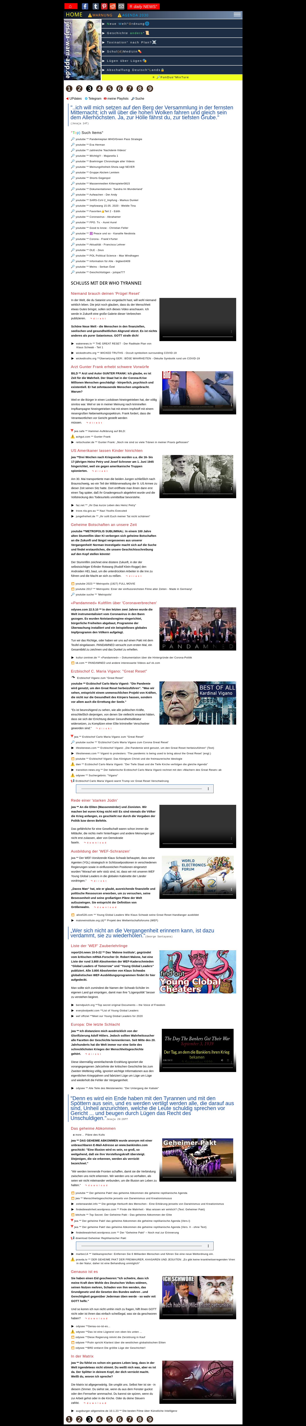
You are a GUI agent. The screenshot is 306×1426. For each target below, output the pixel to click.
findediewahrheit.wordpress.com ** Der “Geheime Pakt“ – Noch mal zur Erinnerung (127, 1232)
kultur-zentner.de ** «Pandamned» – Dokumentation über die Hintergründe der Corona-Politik (134, 657)
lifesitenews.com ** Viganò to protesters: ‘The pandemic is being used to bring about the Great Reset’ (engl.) (143, 753)
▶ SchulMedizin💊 (122, 51)
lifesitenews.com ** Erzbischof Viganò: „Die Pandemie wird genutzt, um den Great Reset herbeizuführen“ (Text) (145, 747)
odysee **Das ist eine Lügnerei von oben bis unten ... (109, 1331)
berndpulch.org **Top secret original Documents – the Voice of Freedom (120, 1004)
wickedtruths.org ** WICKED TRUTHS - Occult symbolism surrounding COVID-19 (126, 352)
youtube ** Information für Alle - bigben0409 (103, 261)
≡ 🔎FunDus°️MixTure (171, 77)
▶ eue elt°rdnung (126, 23)
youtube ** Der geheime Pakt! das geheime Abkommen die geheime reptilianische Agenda (131, 1192)
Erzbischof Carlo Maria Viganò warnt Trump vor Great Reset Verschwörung (122, 780)
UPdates (73, 98)
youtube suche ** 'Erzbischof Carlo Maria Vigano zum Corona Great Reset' (122, 742)
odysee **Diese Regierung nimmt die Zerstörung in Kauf (110, 1337)
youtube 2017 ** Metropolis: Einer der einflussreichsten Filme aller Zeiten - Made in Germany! (134, 589)
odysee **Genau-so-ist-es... (93, 1326)
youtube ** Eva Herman (90, 144)
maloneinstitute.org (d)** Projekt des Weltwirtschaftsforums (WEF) (117, 920)
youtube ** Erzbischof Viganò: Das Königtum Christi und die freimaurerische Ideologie (129, 758)
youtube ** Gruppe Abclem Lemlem (97, 172)
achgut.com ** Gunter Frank (93, 436)
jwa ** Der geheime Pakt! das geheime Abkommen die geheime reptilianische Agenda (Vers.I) (132, 1220)
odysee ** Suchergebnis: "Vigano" (97, 775)
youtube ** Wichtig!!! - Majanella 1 (97, 155)
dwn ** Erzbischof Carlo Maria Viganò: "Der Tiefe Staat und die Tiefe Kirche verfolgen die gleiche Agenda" (142, 764)
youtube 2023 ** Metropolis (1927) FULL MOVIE (105, 583)
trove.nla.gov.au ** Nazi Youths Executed (101, 510)
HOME (74, 14)
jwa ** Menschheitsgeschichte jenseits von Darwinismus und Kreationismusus (124, 1198)
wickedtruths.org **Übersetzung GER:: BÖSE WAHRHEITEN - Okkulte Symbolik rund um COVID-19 (138, 358)
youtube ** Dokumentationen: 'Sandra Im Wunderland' (109, 189)
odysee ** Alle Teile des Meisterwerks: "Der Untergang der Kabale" (117, 1088)
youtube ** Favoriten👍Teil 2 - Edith (98, 211)
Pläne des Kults (95, 1134)
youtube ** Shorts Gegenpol (93, 177)
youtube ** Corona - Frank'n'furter (97, 239)
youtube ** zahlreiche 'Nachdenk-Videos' (101, 150)
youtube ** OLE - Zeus (90, 250)
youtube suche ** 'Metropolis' (94, 594)
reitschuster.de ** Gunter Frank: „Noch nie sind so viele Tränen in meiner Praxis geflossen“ (132, 442)
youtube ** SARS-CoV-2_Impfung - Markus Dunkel (107, 200)
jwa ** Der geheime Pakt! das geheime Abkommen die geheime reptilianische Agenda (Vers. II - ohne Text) (140, 1227)
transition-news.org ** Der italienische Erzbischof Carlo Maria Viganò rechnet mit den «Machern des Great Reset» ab (149, 769)
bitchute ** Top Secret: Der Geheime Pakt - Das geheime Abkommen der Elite (124, 1214)
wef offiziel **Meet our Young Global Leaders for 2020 (109, 1016)
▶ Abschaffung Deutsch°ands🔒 (133, 70)
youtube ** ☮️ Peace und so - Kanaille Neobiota (105, 233)
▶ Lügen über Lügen (124, 60)
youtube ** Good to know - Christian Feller (102, 227)
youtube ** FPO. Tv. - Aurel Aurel (96, 222)
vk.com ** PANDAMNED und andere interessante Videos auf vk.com (118, 662)
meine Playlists (116, 98)
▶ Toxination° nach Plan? (129, 42)
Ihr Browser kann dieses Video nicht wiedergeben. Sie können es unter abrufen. (197, 1297)
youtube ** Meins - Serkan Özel (95, 266)
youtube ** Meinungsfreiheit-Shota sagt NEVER (105, 166)
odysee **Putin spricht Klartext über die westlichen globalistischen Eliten (121, 1342)
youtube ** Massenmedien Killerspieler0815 (103, 183)
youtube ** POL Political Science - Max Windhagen (107, 255)
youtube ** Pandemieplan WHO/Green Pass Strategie (109, 139)
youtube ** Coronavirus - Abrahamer (98, 216)
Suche (137, 98)
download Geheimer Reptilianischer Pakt (101, 1238)
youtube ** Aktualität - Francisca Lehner (100, 244)
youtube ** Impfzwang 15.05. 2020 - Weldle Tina (106, 205)
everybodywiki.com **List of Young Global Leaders (107, 1010)
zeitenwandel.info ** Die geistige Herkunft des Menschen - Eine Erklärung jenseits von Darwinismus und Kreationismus (150, 1203)
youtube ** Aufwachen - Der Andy (96, 194)
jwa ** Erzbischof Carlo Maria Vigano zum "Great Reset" (109, 736)
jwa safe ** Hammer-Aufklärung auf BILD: (100, 431)
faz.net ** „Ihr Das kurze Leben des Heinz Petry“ (106, 505)
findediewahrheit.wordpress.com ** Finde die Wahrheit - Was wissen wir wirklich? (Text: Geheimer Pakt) (140, 1209)
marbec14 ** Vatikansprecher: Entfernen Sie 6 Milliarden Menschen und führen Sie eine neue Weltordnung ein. (145, 1253)
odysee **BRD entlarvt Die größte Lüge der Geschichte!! (111, 1347)
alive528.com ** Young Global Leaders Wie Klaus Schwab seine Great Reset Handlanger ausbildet (137, 914)
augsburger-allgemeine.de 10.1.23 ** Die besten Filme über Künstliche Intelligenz (126, 1410)
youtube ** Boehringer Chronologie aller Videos (105, 161)
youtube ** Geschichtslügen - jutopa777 (100, 272)
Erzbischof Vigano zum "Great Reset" (100, 677)
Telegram (92, 98)
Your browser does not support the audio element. (145, 788)
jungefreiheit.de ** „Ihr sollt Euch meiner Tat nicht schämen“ (113, 516)
